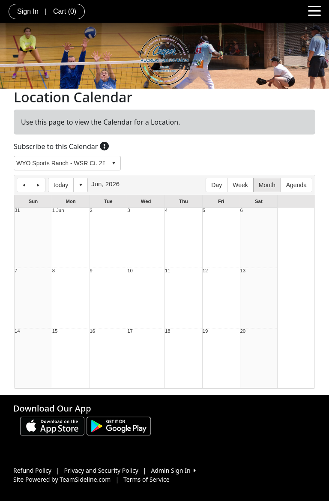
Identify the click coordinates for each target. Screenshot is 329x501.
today (61, 185)
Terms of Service (146, 479)
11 (167, 270)
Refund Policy (32, 470)
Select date (80, 185)
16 (93, 331)
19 (205, 331)
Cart (64, 11)
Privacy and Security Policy (101, 470)
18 (167, 331)
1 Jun (58, 210)
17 (130, 331)
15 (55, 331)
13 (243, 270)
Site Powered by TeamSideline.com (62, 479)
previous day (24, 185)
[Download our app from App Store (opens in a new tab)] (52, 425)
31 (17, 210)
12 (205, 270)
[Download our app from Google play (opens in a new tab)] (119, 425)
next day (38, 185)
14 (17, 331)
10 (130, 270)
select (113, 163)
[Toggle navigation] (314, 10)
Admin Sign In (173, 470)
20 (243, 331)
